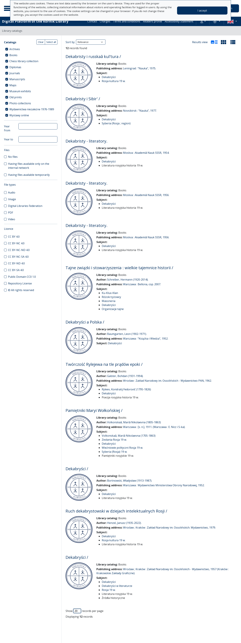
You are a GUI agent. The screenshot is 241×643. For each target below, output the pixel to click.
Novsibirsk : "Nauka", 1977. (140, 110)
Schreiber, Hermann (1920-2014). (127, 279)
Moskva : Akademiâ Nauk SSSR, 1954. (146, 153)
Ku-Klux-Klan (110, 293)
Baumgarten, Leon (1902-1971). (127, 334)
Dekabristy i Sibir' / (83, 98)
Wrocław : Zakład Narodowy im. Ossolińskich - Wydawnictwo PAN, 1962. (167, 380)
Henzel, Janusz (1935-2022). (124, 523)
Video (11, 219)
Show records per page (84, 611)
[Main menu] (8, 8)
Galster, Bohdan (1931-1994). (125, 376)
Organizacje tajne (113, 309)
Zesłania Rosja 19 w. (114, 439)
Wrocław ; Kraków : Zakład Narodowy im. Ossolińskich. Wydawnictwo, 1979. (169, 527)
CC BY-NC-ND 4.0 (19, 250)
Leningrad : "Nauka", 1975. (139, 68)
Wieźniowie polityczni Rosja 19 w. (122, 447)
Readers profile (152, 21)
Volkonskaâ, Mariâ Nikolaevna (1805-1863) (134, 422)
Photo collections (20, 103)
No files (13, 157)
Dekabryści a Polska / (85, 322)
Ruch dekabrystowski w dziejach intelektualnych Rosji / (116, 511)
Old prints (15, 97)
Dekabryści (109, 77)
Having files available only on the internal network (28, 166)
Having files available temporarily (29, 175)
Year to (8, 139)
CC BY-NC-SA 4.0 (18, 257)
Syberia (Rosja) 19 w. (114, 452)
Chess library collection (23, 61)
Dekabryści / (77, 468)
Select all (51, 42)
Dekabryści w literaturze (117, 586)
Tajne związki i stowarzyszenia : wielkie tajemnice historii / (119, 267)
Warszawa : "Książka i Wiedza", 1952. (145, 338)
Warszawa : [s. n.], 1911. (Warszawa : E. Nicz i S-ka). (154, 427)
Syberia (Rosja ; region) (116, 123)
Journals (14, 73)
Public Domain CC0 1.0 (22, 277)
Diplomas (15, 67)
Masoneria (108, 301)
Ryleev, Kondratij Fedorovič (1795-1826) (126, 389)
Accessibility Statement (179, 21)
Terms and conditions (126, 21)
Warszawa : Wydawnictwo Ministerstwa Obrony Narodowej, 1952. (164, 485)
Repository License (20, 283)
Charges (105, 21)
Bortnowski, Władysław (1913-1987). (129, 480)
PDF (10, 212)
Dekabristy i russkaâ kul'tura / (93, 56)
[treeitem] (30, 49)
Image (12, 199)
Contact (92, 21)
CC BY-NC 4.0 (16, 243)
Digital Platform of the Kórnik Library (35, 21)
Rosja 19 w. (108, 590)
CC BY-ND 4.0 (16, 263)
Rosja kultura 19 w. (113, 81)
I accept (202, 10)
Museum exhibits (20, 91)
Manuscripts (17, 79)
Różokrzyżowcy (111, 297)
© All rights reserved (21, 290)
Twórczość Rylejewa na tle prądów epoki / (104, 364)
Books (13, 55)
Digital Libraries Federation (25, 206)
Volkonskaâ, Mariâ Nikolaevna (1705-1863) (128, 435)
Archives (14, 49)
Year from (7, 128)
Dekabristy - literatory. (86, 141)
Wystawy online (19, 115)
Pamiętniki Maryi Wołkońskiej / (94, 410)
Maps (12, 85)
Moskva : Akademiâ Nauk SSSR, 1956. (146, 195)
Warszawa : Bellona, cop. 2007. (142, 284)
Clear (41, 42)
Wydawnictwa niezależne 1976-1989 (31, 109)
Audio (11, 192)
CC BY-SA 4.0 (16, 270)
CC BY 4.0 (14, 236)
